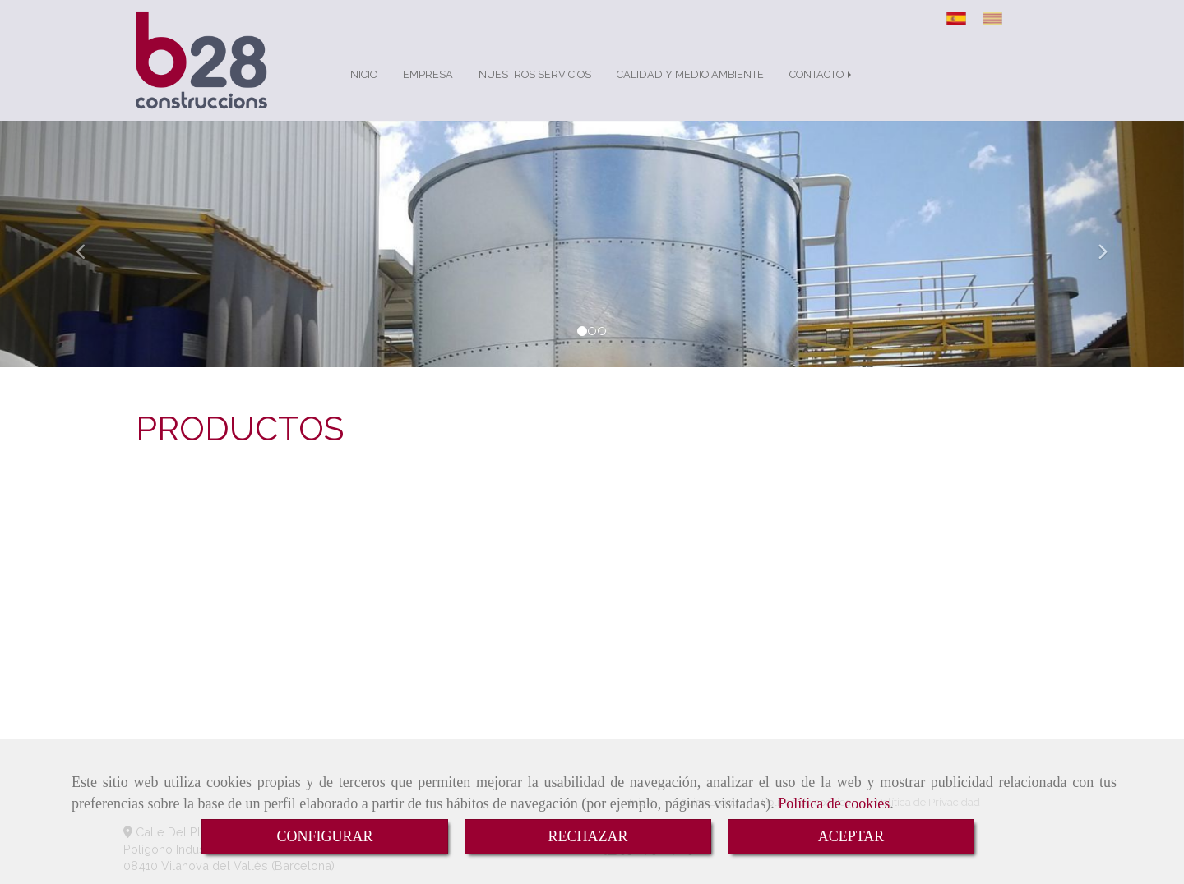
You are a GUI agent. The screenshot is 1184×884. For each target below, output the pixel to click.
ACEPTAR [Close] (851, 836)
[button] (89, 244)
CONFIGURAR (324, 836)
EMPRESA (428, 74)
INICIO (362, 74)
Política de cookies (834, 803)
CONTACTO (821, 74)
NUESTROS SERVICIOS (535, 74)
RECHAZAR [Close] (587, 836)
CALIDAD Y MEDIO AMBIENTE (690, 74)
